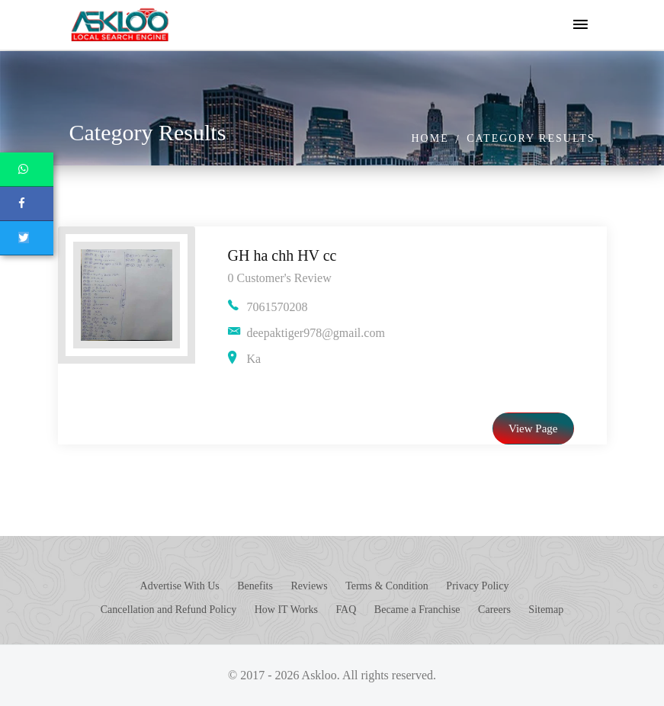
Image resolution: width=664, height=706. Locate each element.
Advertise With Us (180, 586)
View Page (533, 428)
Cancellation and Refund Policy (168, 609)
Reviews (308, 586)
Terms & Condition (386, 586)
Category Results (531, 138)
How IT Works (286, 609)
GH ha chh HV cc (282, 255)
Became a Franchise (417, 609)
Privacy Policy (477, 586)
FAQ (345, 609)
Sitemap (545, 609)
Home (429, 138)
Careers (494, 609)
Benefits (255, 586)
